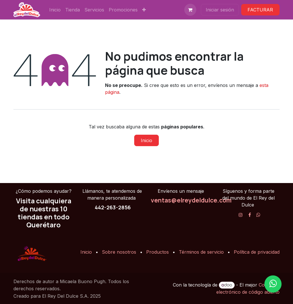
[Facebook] (249, 214)
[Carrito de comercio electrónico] (190, 10)
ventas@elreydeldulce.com (191, 200)
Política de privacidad (257, 252)
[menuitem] (55, 9)
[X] (258, 214)
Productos (157, 252)
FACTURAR (260, 10)
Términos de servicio (201, 252)
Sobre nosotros (119, 252)
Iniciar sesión (220, 10)
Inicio (146, 140)
